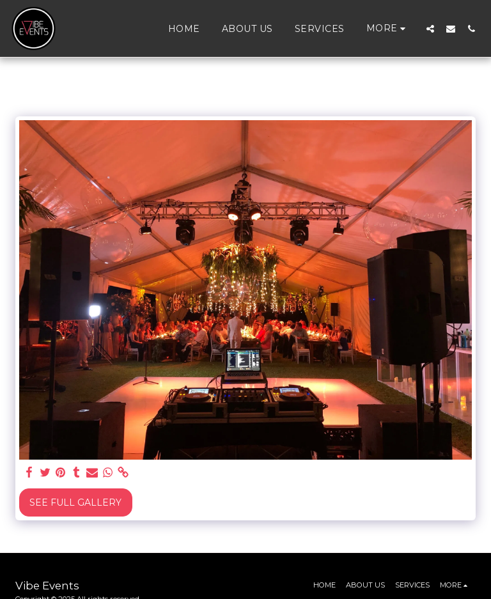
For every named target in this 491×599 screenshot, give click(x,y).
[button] (430, 28)
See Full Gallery (75, 502)
